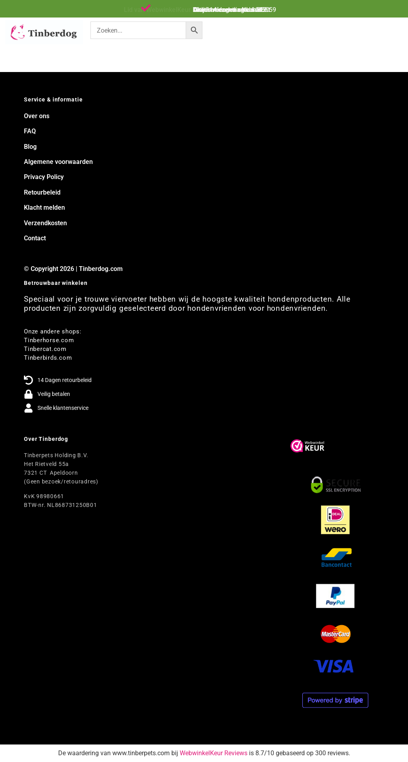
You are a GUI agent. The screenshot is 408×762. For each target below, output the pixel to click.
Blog (30, 146)
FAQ (30, 131)
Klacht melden (44, 207)
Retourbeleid (42, 192)
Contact (35, 238)
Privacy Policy (44, 177)
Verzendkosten (45, 223)
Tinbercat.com (45, 349)
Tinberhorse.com (49, 340)
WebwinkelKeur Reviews (213, 753)
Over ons (36, 116)
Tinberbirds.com (48, 357)
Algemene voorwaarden (58, 162)
